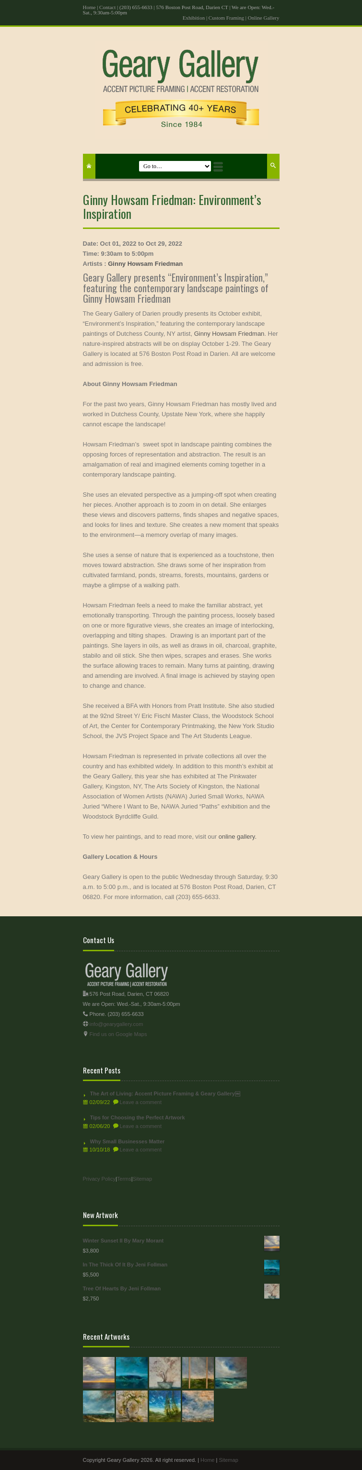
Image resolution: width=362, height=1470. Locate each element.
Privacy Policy (99, 1179)
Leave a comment (141, 1102)
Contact (107, 7)
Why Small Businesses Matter (127, 1141)
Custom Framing (226, 18)
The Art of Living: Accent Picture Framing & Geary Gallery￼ (165, 1093)
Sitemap (142, 1179)
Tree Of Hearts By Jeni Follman (181, 1289)
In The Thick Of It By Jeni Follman (181, 1265)
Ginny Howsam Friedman (145, 263)
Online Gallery (264, 18)
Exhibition (194, 18)
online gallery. (238, 836)
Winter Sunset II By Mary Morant (181, 1241)
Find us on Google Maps (118, 1034)
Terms (124, 1179)
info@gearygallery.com (116, 1024)
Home (89, 7)
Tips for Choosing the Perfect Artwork (137, 1117)
